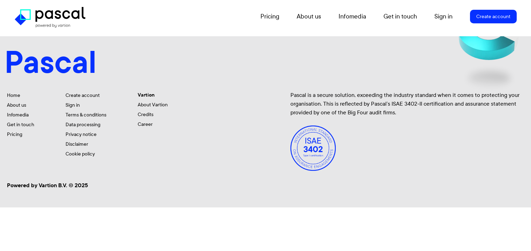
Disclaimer (77, 144)
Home (13, 95)
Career (145, 124)
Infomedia (352, 16)
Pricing (269, 16)
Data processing (83, 125)
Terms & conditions (86, 115)
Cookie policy (80, 154)
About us (309, 16)
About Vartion (153, 105)
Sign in (443, 16)
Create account (493, 17)
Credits (145, 114)
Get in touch (400, 16)
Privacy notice (81, 134)
